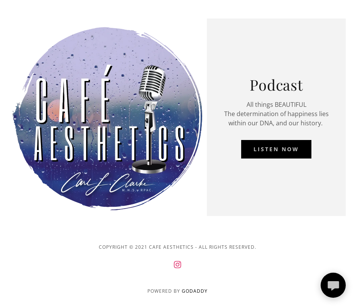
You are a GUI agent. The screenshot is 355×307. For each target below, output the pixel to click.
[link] (177, 264)
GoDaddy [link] (195, 291)
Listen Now (276, 149)
